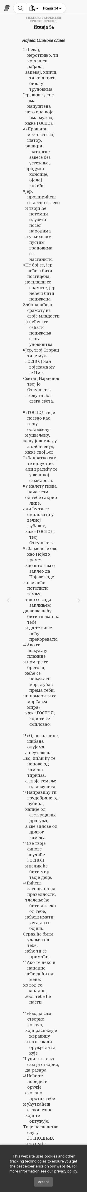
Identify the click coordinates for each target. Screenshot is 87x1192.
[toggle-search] (20, 8)
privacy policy (65, 1171)
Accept (43, 1181)
